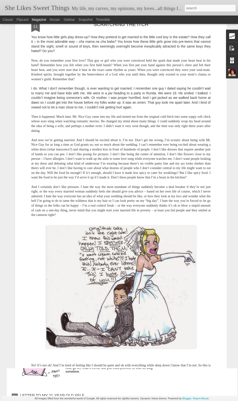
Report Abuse (201, 398)
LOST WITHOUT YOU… (41, 308)
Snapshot (85, 19)
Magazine (39, 19)
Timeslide (103, 19)
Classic (7, 19)
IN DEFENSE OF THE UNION (99, 341)
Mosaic (55, 19)
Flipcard (22, 19)
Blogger (187, 398)
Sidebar (69, 19)
